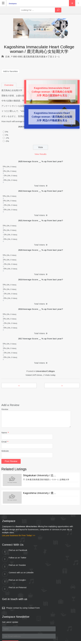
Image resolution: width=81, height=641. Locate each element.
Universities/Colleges (45, 371)
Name (5, 432)
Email (4, 441)
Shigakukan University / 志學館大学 (40, 475)
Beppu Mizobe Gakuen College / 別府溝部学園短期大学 (19, 385)
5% (6, 132)
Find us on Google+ (14, 566)
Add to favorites (10, 71)
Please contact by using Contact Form (23, 585)
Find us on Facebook (14, 551)
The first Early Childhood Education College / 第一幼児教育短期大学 (62, 385)
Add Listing (72, 3)
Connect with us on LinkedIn (56, 559)
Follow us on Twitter (52, 551)
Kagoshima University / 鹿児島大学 (40, 493)
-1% (7, 138)
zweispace (26, 638)
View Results (40, 154)
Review (4, 409)
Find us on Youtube (14, 559)
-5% (7, 141)
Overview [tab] (8, 85)
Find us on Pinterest (52, 566)
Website (5, 451)
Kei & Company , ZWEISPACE (58, 638)
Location (78, 3)
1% (6, 135)
